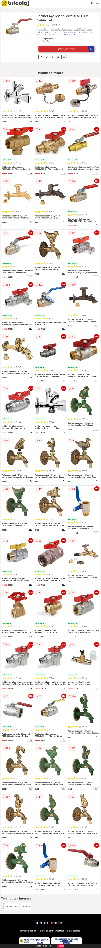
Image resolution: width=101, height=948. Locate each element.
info (30, 121)
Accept (61, 945)
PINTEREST (57, 923)
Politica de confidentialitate (51, 930)
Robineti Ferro (11, 906)
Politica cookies (73, 930)
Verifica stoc (76, 49)
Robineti (26, 906)
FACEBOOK (42, 923)
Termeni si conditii (28, 930)
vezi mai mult (69, 34)
